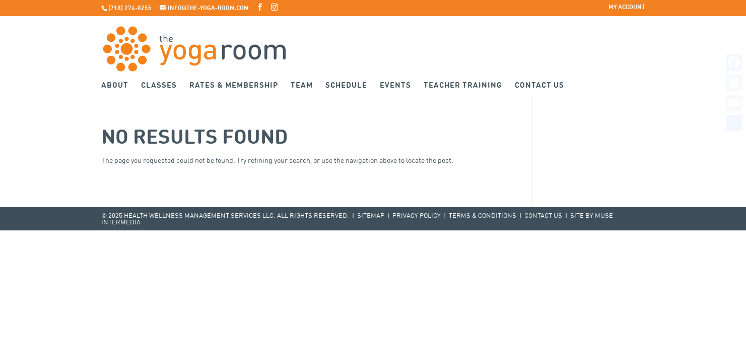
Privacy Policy (416, 216)
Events (395, 86)
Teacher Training (463, 86)
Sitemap (370, 216)
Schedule (346, 86)
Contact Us (539, 86)
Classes (159, 86)
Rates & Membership (233, 86)
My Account (626, 8)
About (114, 86)
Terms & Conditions (482, 216)
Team (302, 86)
